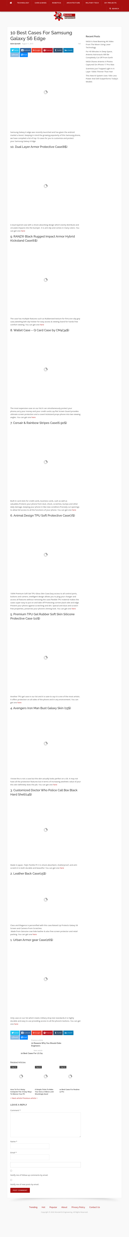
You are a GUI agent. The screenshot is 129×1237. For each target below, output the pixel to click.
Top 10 (14, 1067)
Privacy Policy (78, 1207)
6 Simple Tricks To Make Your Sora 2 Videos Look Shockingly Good (44, 1092)
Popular (53, 1207)
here (23, 231)
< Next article (16, 1098)
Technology (23, 3)
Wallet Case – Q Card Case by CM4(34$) (41, 330)
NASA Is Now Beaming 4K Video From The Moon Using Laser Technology (100, 44)
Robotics (56, 3)
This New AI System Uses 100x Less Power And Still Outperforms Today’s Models (102, 78)
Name (13, 1141)
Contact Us (94, 1207)
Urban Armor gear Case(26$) (33, 940)
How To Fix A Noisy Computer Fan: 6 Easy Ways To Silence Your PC (21, 1092)
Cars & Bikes (40, 3)
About (64, 1207)
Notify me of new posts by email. (24, 1184)
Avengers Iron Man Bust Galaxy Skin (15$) (42, 708)
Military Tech (92, 3)
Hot (43, 1207)
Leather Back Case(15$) (29, 873)
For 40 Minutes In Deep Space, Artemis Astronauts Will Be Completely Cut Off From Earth (99, 54)
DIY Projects (110, 3)
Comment (15, 1110)
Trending (33, 1207)
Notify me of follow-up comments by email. (29, 1175)
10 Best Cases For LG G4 (31, 1053)
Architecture (73, 3)
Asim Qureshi (15, 44)
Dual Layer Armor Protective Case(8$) (41, 147)
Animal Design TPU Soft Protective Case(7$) (44, 515)
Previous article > (30, 1098)
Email (13, 1152)
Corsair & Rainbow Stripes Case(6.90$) (40, 423)
